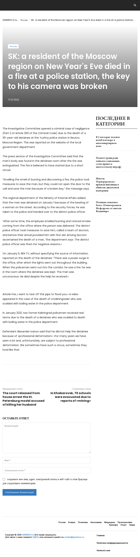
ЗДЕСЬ (35, 537)
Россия (24, 20)
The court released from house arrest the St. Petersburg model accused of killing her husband (23, 399)
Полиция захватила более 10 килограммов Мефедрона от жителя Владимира (108, 204)
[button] (135, 5)
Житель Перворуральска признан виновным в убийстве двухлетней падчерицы (108, 183)
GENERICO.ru (10, 20)
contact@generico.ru (74, 537)
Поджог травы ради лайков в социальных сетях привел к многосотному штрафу (109, 162)
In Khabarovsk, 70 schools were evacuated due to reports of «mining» (70, 397)
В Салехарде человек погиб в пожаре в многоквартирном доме (107, 141)
